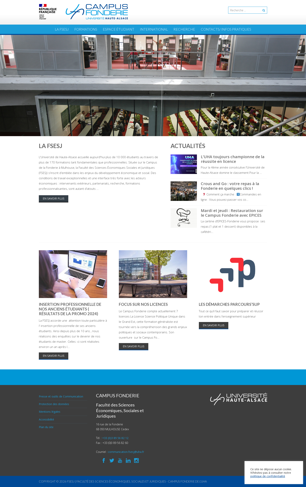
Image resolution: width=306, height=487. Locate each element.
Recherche (184, 29)
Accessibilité (46, 419)
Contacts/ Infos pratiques (226, 29)
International (154, 29)
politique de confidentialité (267, 476)
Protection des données (54, 404)
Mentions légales (49, 411)
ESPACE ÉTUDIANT (118, 29)
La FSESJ (62, 29)
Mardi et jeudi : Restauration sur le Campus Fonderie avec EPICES (232, 213)
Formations (85, 29)
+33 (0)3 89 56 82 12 (115, 438)
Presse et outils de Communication (61, 396)
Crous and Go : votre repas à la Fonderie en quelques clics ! (230, 186)
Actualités (188, 145)
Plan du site (46, 427)
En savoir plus (53, 198)
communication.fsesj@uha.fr (126, 452)
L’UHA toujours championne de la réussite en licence (232, 159)
